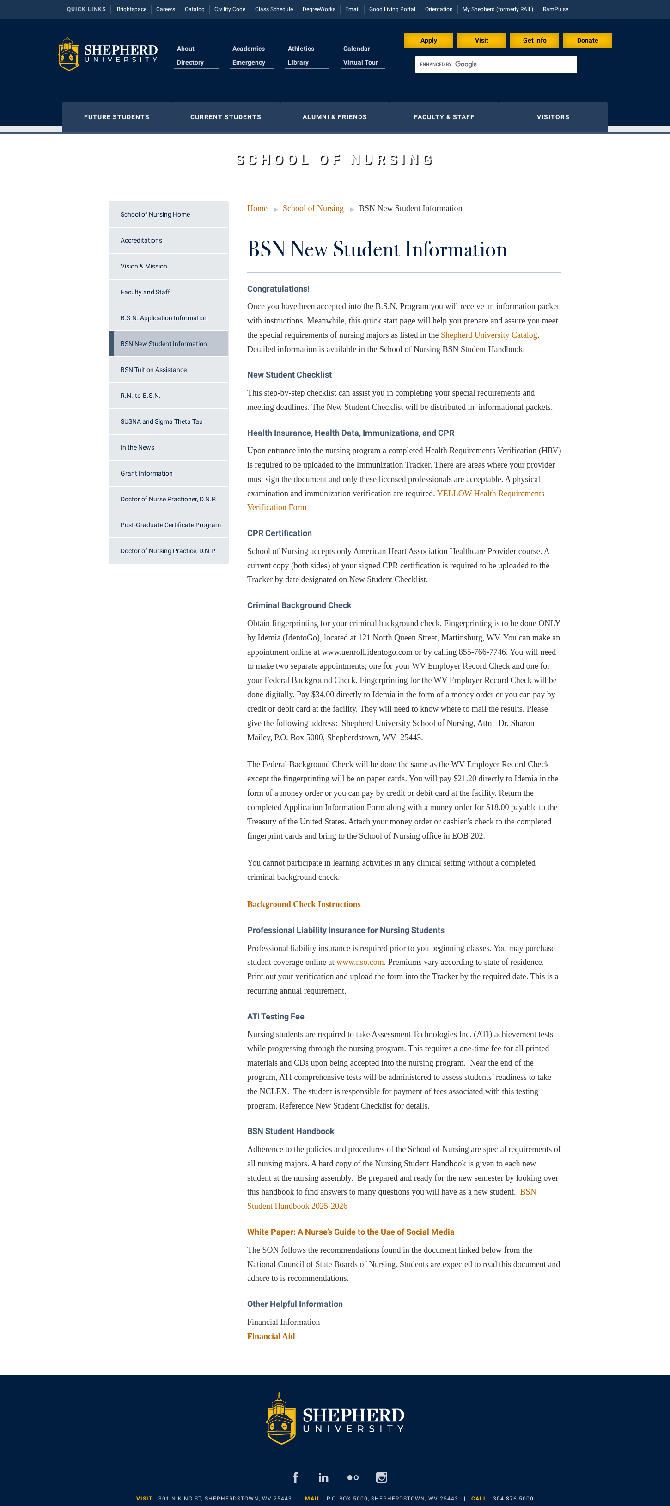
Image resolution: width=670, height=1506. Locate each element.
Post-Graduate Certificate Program (171, 520)
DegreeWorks (319, 9)
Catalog (195, 9)
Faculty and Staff (145, 287)
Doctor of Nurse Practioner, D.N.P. (169, 494)
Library (298, 62)
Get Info (535, 40)
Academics (248, 48)
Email (352, 9)
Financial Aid (271, 1331)
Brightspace (131, 9)
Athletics (301, 48)
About (186, 48)
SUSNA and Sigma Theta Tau (162, 417)
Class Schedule (274, 9)
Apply (428, 40)
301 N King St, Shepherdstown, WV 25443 (225, 1494)
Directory (190, 62)
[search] (496, 64)
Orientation (439, 9)
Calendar (356, 48)
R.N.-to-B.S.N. (141, 391)
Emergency (248, 62)
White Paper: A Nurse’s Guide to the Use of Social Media (351, 1227)
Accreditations (141, 235)
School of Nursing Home (155, 209)
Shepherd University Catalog (489, 330)
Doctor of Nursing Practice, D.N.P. (168, 546)
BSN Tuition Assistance (154, 365)
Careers (165, 9)
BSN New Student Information (164, 339)
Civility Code (229, 9)
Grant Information (147, 468)
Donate (587, 40)
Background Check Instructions (304, 899)
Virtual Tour (360, 62)
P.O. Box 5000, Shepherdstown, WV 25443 (392, 1494)
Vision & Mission (144, 261)
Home (257, 203)
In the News (137, 442)
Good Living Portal (392, 9)
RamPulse (555, 9)
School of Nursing (313, 203)
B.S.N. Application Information (164, 313)
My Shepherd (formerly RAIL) (498, 9)
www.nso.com (360, 957)
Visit (481, 40)
